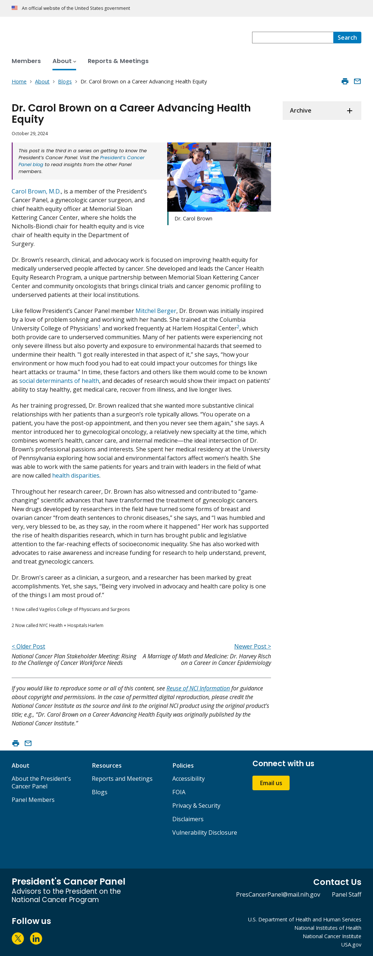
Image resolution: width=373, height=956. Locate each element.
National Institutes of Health (327, 927)
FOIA (178, 792)
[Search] (347, 37)
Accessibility (188, 779)
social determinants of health (59, 381)
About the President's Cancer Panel (41, 782)
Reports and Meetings (122, 779)
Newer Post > (252, 646)
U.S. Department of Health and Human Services (304, 919)
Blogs (99, 792)
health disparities (75, 475)
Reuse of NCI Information (198, 688)
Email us (271, 783)
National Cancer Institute (332, 936)
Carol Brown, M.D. (36, 191)
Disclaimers (188, 819)
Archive (300, 110)
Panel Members (33, 800)
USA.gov (351, 944)
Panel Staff (346, 894)
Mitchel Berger (155, 311)
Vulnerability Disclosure (204, 832)
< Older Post (28, 646)
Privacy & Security (196, 806)
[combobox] (292, 37)
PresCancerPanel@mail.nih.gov (278, 894)
